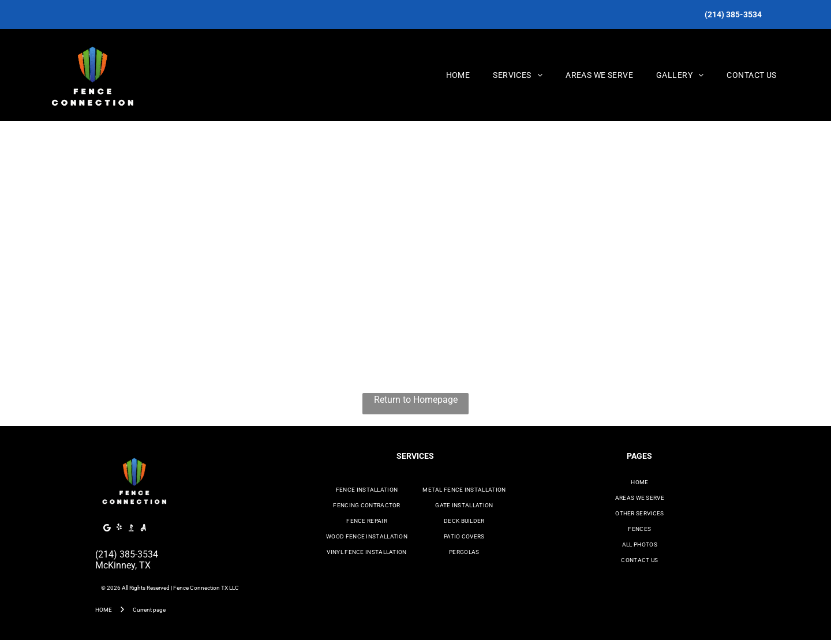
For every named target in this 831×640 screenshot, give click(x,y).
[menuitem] (458, 75)
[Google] (107, 529)
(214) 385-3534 (126, 554)
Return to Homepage (416, 399)
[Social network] (131, 529)
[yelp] (119, 529)
